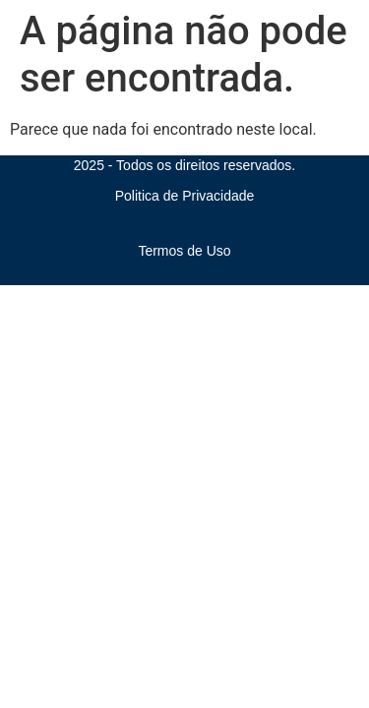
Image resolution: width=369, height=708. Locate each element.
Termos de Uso (184, 251)
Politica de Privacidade (185, 196)
